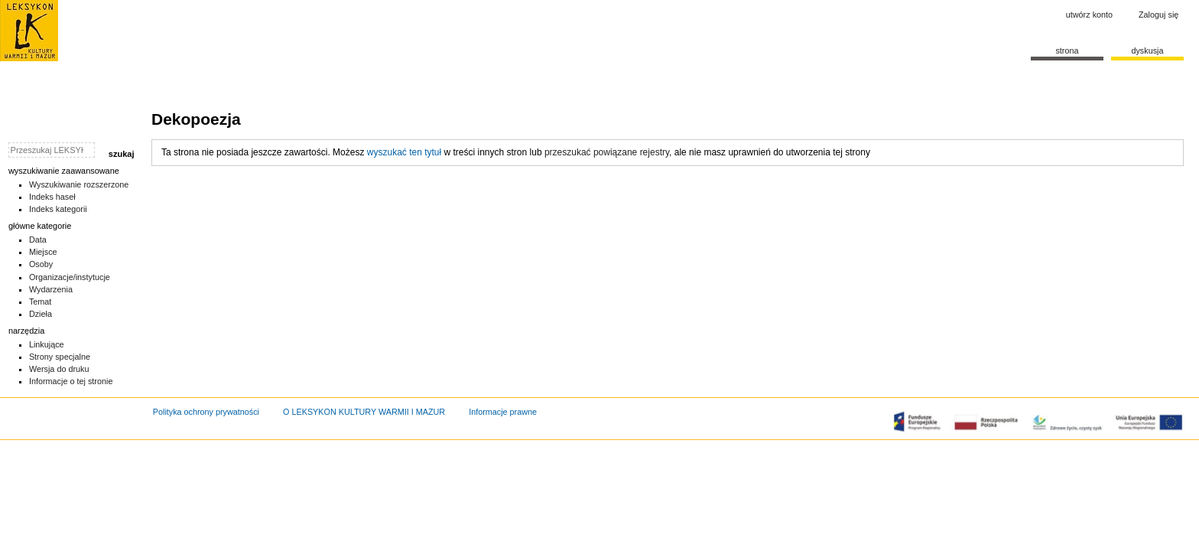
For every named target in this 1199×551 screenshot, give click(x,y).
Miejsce (43, 251)
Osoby (41, 264)
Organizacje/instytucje (69, 277)
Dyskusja (1147, 50)
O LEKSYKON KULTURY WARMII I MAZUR (364, 411)
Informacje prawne (503, 411)
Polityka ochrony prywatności (206, 411)
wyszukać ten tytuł (404, 152)
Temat (40, 301)
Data (38, 239)
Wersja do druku (59, 368)
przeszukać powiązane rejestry (606, 152)
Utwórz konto (1089, 14)
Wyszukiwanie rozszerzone (79, 184)
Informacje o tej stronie (71, 381)
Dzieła (40, 313)
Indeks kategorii (58, 209)
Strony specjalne (59, 356)
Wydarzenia (51, 289)
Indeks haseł (52, 196)
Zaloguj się (1158, 14)
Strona (1066, 50)
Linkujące (46, 344)
